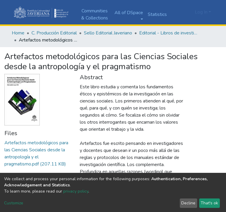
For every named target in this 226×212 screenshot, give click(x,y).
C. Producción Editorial (54, 33)
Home (18, 33)
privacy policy (75, 191)
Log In (201, 12)
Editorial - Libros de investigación (168, 33)
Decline (188, 203)
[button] (189, 12)
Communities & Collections (94, 14)
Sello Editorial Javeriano (108, 33)
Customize (13, 203)
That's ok (209, 203)
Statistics (157, 14)
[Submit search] (180, 12)
